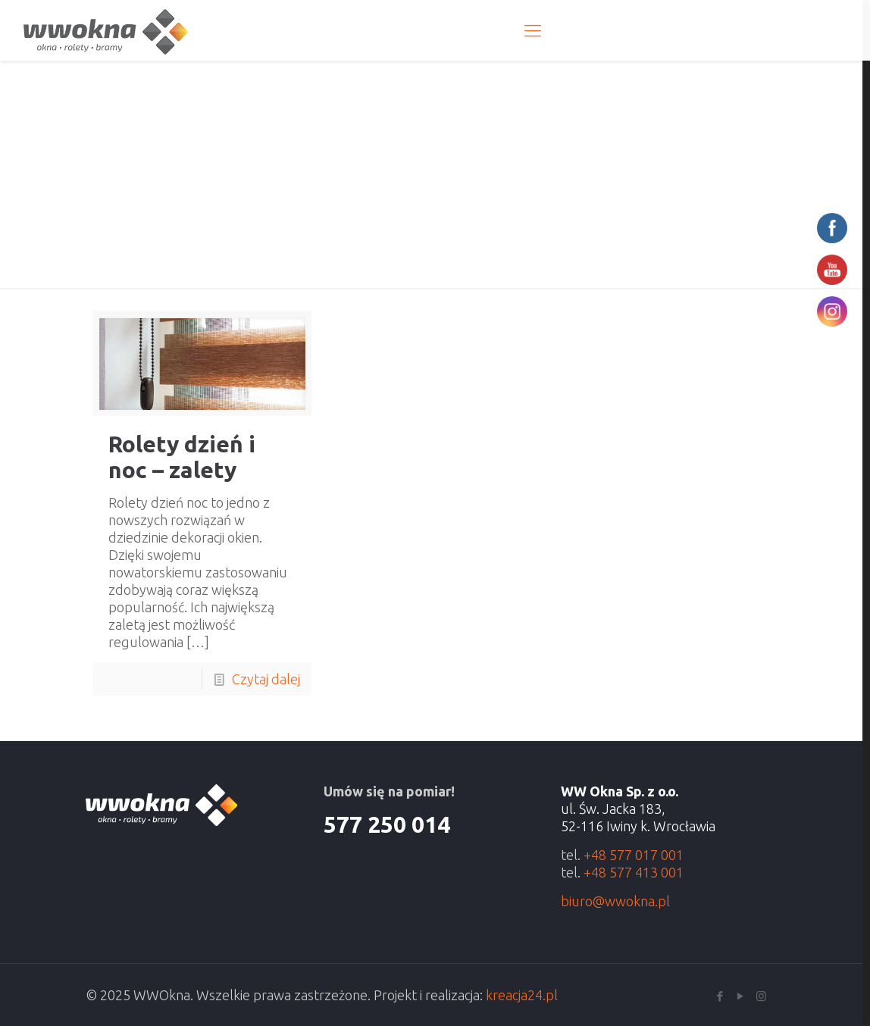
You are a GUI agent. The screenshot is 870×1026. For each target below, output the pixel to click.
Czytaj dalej (266, 678)
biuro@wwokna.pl (615, 900)
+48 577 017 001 (634, 854)
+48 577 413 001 (634, 871)
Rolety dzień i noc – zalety (181, 456)
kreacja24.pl (522, 994)
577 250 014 (387, 824)
